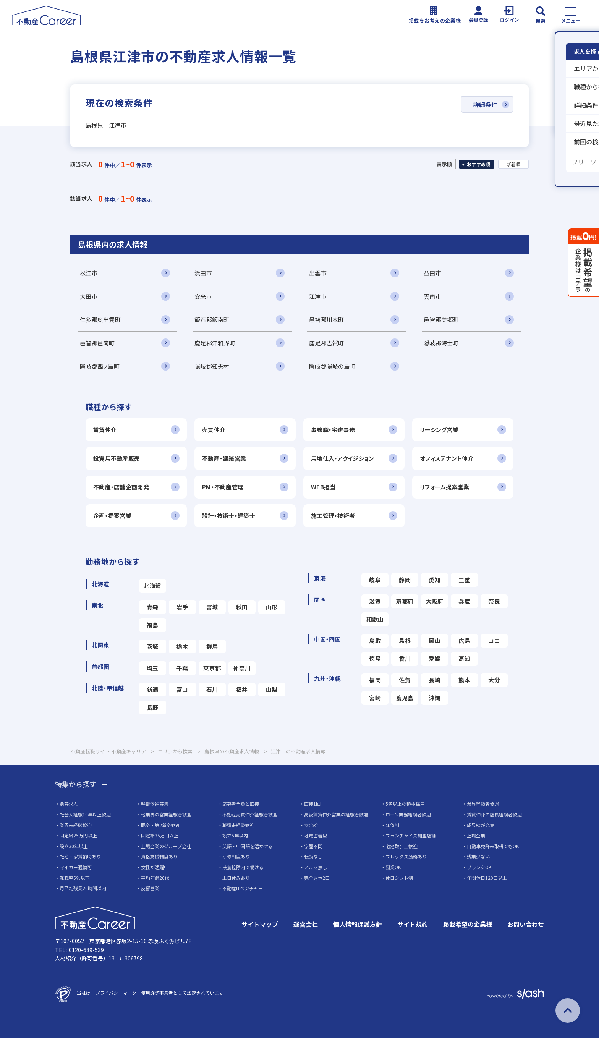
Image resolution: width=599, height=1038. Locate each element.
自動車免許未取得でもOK (493, 846)
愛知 (434, 580)
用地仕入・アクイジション (342, 458)
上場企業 (476, 835)
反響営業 (150, 888)
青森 (153, 607)
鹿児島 (405, 698)
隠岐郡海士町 (441, 343)
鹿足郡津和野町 (214, 343)
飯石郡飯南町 (212, 320)
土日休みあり (236, 877)
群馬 (212, 646)
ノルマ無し (315, 867)
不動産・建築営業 (224, 458)
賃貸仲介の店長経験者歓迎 (494, 814)
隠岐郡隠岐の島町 (332, 366)
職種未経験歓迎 (238, 825)
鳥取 (375, 640)
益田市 (432, 273)
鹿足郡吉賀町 (326, 343)
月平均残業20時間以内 (83, 888)
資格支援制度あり (159, 856)
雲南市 (432, 296)
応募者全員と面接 (240, 803)
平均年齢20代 (155, 877)
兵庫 (464, 601)
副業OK (393, 867)
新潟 (153, 689)
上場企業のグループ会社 (166, 846)
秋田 (242, 607)
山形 (272, 607)
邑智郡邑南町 (97, 343)
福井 (242, 689)
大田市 (88, 296)
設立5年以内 (235, 835)
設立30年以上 (74, 846)
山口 (494, 640)
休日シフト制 (399, 877)
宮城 (212, 607)
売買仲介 (213, 430)
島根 (405, 640)
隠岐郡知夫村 (212, 366)
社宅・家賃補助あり (80, 856)
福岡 (375, 680)
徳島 (375, 658)
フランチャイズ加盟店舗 (410, 835)
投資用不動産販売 (116, 458)
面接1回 (312, 803)
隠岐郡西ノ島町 (100, 366)
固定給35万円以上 (159, 835)
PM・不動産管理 (222, 487)
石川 (212, 689)
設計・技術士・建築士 (228, 516)
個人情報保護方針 (357, 924)
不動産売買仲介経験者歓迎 (249, 814)
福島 (153, 625)
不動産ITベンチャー (242, 888)
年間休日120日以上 (487, 877)
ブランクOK (479, 867)
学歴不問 (313, 846)
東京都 (212, 668)
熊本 (464, 680)
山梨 (272, 689)
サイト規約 (412, 924)
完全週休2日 (317, 877)
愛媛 (434, 658)
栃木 (182, 646)
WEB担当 (323, 487)
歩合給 (311, 825)
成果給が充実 (480, 825)
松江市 (88, 273)
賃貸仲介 (105, 430)
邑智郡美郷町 (441, 320)
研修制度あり (236, 856)
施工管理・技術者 (333, 516)
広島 (464, 640)
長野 (153, 707)
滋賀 (375, 601)
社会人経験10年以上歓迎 (85, 814)
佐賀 (405, 680)
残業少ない (478, 856)
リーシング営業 (439, 430)
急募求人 (69, 803)
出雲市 (318, 273)
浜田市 (203, 273)
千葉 (182, 668)
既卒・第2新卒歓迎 (160, 825)
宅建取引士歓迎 (401, 846)
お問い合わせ (525, 924)
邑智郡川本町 (326, 320)
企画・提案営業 (112, 516)
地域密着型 (315, 835)
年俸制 (392, 825)
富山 (182, 689)
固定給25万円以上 (78, 835)
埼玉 (153, 668)
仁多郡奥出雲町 (100, 320)
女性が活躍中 (154, 867)
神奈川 (242, 668)
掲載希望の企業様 (467, 924)
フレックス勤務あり (406, 856)
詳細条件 (485, 104)
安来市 (203, 296)
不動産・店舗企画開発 (121, 487)
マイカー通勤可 (76, 867)
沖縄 (434, 698)
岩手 (182, 607)
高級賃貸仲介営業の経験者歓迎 (336, 814)
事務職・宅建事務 (333, 430)
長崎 (434, 680)
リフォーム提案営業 (444, 487)
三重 (464, 580)
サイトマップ (259, 924)
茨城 (153, 646)
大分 (494, 680)
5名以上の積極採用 (405, 803)
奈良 (494, 601)
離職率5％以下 (75, 877)
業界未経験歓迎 (76, 825)
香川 (405, 658)
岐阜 (375, 580)
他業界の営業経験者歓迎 (166, 814)
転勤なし (313, 856)
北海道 (152, 585)
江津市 (318, 296)
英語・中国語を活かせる (247, 846)
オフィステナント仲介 (447, 458)
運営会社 (305, 924)
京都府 (405, 601)
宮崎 (375, 698)
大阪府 (435, 601)
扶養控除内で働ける (243, 867)
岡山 (434, 640)
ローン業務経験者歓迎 (408, 814)
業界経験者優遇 (483, 803)
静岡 (405, 580)
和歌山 (375, 619)
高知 (464, 658)
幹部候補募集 (154, 803)
